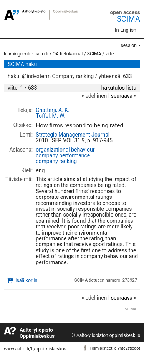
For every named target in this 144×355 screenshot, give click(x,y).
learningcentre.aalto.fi (26, 54)
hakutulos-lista (118, 88)
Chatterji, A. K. (53, 110)
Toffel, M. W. (50, 116)
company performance (63, 155)
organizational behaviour (65, 150)
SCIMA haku (22, 64)
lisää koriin (25, 280)
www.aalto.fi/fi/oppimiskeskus (35, 349)
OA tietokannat (68, 54)
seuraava (121, 96)
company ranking (56, 161)
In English (125, 30)
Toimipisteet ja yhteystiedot (114, 348)
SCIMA (128, 18)
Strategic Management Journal (72, 135)
